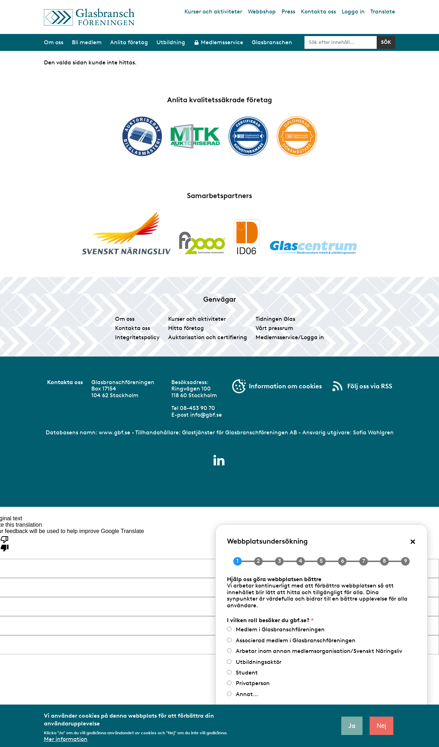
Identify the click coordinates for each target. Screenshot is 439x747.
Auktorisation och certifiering (207, 337)
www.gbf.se (114, 432)
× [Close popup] (413, 541)
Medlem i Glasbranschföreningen (280, 629)
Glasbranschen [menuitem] (272, 42)
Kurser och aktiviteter (213, 11)
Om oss (125, 318)
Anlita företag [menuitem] (129, 42)
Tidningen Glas (275, 318)
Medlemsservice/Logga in (290, 337)
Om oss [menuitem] (53, 42)
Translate (382, 11)
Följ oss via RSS (369, 386)
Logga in (353, 11)
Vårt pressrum (274, 328)
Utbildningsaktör (258, 662)
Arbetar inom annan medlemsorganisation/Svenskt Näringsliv (319, 651)
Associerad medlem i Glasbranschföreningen (295, 640)
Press (288, 11)
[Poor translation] (4, 543)
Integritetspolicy (137, 337)
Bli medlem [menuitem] (87, 42)
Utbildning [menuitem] (170, 42)
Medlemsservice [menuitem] (222, 42)
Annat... (247, 694)
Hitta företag (186, 328)
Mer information (65, 739)
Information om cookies (285, 386)
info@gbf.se (206, 414)
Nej (381, 725)
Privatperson (253, 683)
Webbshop (262, 11)
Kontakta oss (318, 11)
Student (247, 672)
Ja (351, 726)
